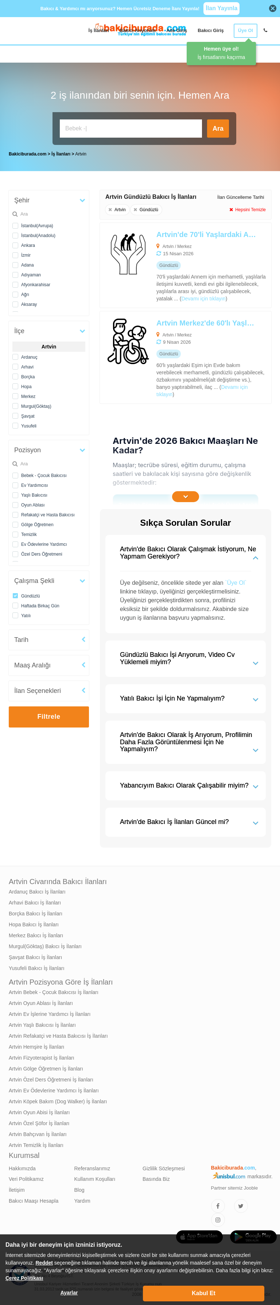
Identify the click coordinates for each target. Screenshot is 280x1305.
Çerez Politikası (24, 1278)
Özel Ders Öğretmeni (41, 554)
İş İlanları (99, 30)
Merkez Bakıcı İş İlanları (36, 935)
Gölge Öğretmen (37, 524)
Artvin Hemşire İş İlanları (36, 1047)
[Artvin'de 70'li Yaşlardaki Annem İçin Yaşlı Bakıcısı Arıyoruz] (168, 265)
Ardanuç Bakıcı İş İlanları (37, 892)
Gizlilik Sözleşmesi (164, 1168)
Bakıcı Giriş (211, 30)
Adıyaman (31, 274)
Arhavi (27, 367)
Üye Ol (245, 30)
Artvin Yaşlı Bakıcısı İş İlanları (42, 1025)
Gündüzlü (30, 596)
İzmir (26, 255)
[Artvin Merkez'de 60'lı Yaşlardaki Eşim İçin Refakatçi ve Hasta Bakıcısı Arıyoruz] (168, 357)
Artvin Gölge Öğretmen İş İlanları (46, 1069)
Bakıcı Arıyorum (138, 30)
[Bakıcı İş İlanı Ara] (131, 128)
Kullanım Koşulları (95, 1179)
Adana (27, 265)
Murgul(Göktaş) (36, 406)
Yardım (82, 1201)
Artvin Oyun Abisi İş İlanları (39, 1112)
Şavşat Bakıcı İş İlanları (35, 957)
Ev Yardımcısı (34, 485)
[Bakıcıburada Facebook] (218, 1206)
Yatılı (26, 615)
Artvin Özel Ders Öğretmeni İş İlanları (51, 1080)
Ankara (28, 245)
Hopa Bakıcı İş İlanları (34, 924)
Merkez (28, 396)
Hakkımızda (22, 1168)
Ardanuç (29, 357)
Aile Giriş (176, 30)
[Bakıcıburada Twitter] (241, 1206)
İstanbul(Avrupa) (37, 225)
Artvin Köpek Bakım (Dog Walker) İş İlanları (58, 1101)
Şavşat (28, 416)
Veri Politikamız (26, 1179)
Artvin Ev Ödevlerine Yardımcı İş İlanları (54, 1090)
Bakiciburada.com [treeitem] (27, 154)
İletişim (17, 1190)
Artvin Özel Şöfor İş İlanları (39, 1123)
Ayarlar (69, 1293)
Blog (79, 1190)
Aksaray (29, 304)
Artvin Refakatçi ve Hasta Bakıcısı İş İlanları (58, 1036)
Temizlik (29, 534)
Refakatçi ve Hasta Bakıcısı (48, 514)
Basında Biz (156, 1179)
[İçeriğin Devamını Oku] (185, 496)
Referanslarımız (92, 1168)
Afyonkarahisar (35, 284)
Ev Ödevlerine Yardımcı (44, 544)
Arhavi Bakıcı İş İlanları (35, 903)
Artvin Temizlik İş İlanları (36, 1145)
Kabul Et (203, 1293)
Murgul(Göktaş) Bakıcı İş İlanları (45, 946)
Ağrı (25, 294)
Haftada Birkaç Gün (40, 605)
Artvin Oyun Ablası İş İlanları (41, 1003)
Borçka (28, 376)
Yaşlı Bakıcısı (34, 495)
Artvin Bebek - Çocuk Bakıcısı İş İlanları (53, 992)
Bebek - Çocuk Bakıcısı (44, 475)
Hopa (26, 386)
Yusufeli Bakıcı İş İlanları (37, 968)
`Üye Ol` (236, 583)
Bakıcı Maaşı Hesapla (33, 1201)
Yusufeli (28, 426)
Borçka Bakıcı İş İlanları (35, 913)
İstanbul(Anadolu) (38, 235)
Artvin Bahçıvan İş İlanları (38, 1134)
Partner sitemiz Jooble (234, 1188)
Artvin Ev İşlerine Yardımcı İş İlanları (49, 1014)
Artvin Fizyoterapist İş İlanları (41, 1058)
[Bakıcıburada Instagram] (218, 1220)
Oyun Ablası (33, 505)
